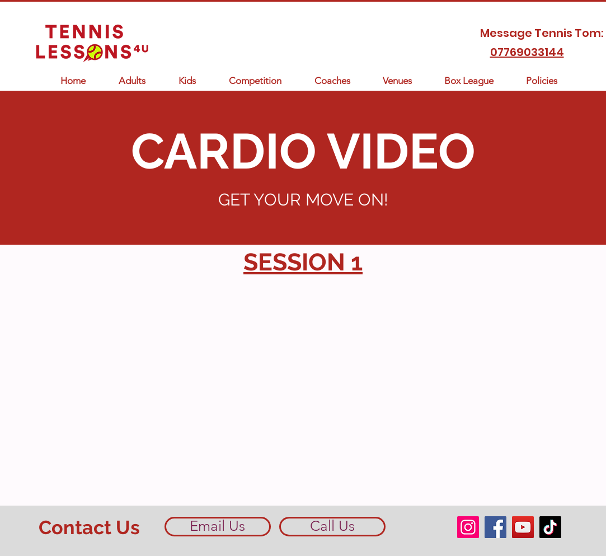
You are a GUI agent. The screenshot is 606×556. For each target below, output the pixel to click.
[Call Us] (332, 526)
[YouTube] (523, 527)
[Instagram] (468, 527)
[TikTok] (550, 527)
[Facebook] (495, 527)
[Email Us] (218, 526)
